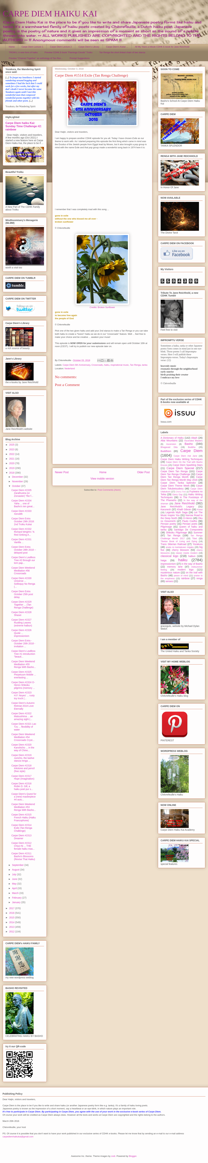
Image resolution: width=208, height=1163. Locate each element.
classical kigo (169, 556)
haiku (106, 365)
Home (12, 46)
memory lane (174, 566)
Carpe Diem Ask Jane (185, 456)
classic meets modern (187, 553)
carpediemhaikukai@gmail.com (18, 1136)
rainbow (185, 578)
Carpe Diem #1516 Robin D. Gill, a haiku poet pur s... (22, 786)
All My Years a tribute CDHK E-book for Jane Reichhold (162, 46)
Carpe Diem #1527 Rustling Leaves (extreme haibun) (21, 622)
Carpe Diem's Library (89, 46)
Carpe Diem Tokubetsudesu (182, 487)
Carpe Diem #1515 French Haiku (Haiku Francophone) (23, 817)
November (18, 481)
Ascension (171, 444)
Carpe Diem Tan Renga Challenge (182, 473)
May (14, 883)
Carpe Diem (191, 451)
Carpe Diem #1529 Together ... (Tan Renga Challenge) (22, 604)
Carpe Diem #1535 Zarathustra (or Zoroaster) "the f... (22, 493)
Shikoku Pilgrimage (176, 532)
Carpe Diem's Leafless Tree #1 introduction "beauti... (23, 654)
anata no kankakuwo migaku (180, 547)
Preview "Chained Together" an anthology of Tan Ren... (36, 58)
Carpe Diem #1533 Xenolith (21, 512)
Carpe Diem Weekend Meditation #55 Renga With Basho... (23, 664)
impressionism (168, 563)
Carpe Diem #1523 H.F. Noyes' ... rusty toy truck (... (23, 695)
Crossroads (97, 365)
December (18, 476)
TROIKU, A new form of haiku (23, 52)
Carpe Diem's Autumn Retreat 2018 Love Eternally (23, 706)
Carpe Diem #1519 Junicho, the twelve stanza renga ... (22, 758)
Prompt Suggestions (80, 58)
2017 (12, 908)
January (16, 902)
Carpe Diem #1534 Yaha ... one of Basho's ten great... (22, 503)
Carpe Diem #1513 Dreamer (21, 837)
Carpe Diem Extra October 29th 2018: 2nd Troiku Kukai (22, 521)
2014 (12, 922)
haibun (191, 556)
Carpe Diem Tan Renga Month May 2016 (182, 478)
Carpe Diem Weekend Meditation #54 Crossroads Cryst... (23, 737)
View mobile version (102, 478)
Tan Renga (135, 365)
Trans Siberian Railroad (173, 544)
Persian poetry (168, 523)
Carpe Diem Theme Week (175, 485)
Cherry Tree (181, 492)
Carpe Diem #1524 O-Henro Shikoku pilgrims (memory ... (23, 685)
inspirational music (119, 365)
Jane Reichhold (184, 503)
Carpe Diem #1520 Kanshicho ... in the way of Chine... (22, 747)
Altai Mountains (169, 440)
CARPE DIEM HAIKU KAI (50, 13)
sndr (113, 1156)
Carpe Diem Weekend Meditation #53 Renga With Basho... (23, 807)
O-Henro (187, 518)
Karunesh (166, 509)
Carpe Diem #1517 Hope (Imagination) (22, 777)
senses (169, 581)
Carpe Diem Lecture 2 (61, 46)
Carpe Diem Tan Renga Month (182, 476)
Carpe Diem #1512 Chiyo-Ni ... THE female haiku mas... (23, 846)
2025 (12, 444)
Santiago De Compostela (188, 529)
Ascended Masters (193, 441)
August (16, 869)
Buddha (191, 447)
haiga (163, 560)
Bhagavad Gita (169, 447)
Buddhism (166, 451)
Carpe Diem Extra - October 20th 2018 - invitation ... (23, 643)
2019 (12, 468)
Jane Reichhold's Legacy (177, 506)
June (15, 879)
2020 (12, 463)
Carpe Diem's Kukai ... (117, 46)
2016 (12, 913)
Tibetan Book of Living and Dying (179, 541)
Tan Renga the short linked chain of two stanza (122, 52)
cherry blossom (180, 550)
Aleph (194, 437)
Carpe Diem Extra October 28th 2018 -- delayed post (23, 550)
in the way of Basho (192, 563)
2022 (12, 454)
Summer (198, 532)
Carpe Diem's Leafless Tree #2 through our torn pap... (23, 560)
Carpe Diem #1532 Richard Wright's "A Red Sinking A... (22, 532)
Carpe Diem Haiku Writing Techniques (182, 459)
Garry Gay (177, 494)
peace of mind (181, 575)
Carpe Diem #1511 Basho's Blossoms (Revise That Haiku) (23, 856)
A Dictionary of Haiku (172, 437)
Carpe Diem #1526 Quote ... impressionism (21, 633)
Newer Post (62, 472)
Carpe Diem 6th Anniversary (76, 365)
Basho (189, 444)
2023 (12, 449)
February (17, 897)
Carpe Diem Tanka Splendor (178, 482)
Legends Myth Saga (177, 512)
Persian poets (189, 523)
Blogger (132, 1156)
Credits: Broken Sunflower (102, 307)
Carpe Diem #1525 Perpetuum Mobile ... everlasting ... (23, 674)
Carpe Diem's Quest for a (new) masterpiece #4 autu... (23, 797)
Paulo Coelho (189, 521)
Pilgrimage (166, 526)
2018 (12, 472)
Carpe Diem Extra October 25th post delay (22, 594)
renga (199, 578)
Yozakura (198, 544)
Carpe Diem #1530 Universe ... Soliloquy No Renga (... (23, 582)
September (18, 865)
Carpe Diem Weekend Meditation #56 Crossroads (23, 570)
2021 (12, 458)
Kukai (200, 509)
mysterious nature (170, 572)
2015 (12, 917)
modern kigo (185, 569)
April (14, 888)
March (15, 893)
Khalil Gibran (184, 509)
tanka (144, 365)
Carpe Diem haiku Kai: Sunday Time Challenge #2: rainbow (23, 126)
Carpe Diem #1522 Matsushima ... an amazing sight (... (22, 716)
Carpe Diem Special (180, 468)
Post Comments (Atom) (109, 490)
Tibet (194, 538)
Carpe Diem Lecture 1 (32, 46)
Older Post (143, 472)
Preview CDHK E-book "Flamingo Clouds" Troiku (68, 52)
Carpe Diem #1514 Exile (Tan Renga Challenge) (21, 828)
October (16, 486)
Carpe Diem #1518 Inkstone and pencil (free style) (23, 768)
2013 (12, 927)
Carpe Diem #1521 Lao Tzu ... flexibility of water (23, 726)
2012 (12, 931)
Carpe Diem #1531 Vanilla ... (21, 541)
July (14, 874)
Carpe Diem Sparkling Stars (188, 465)
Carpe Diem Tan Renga (174, 471)
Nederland (69, 368)
